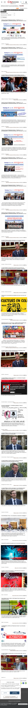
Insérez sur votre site (23, 680)
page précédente (23, 8)
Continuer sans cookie (14, 693)
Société (21, 6)
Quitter (5, 692)
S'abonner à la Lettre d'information (14, 701)
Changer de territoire (25, 3)
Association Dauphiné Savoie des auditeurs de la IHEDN (11, 430)
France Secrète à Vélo (15, 540)
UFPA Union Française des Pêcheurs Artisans (12, 44)
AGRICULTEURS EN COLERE (14, 650)
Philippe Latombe (16, 99)
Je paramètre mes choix (23, 704)
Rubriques (4, 17)
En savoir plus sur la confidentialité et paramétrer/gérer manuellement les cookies (10, 697)
